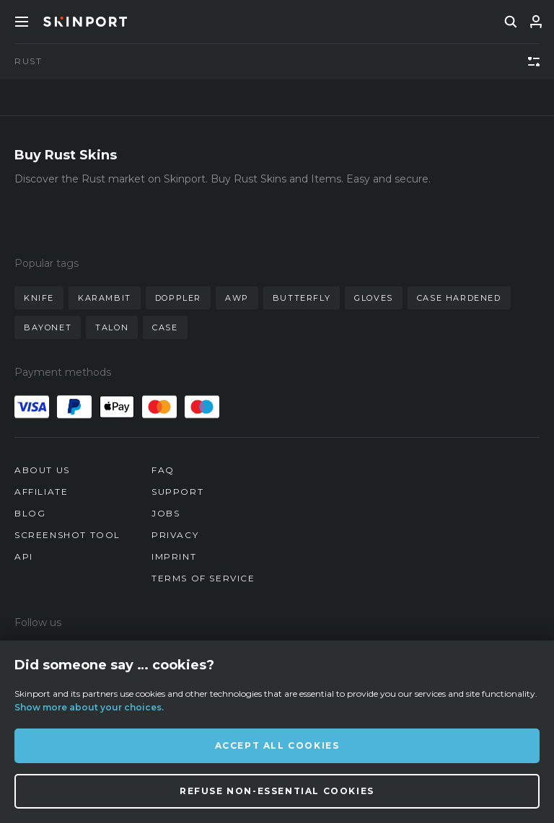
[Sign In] (536, 21)
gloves (373, 298)
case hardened (459, 298)
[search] (510, 21)
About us (42, 470)
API (23, 556)
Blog (29, 513)
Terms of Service (203, 578)
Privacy (174, 534)
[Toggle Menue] (21, 21)
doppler (178, 298)
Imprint (173, 556)
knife (39, 298)
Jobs (165, 513)
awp (237, 298)
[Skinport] (85, 21)
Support (177, 491)
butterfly (301, 298)
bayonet (47, 327)
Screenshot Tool (67, 534)
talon (111, 327)
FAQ (163, 470)
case (164, 327)
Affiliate (41, 491)
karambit (104, 298)
